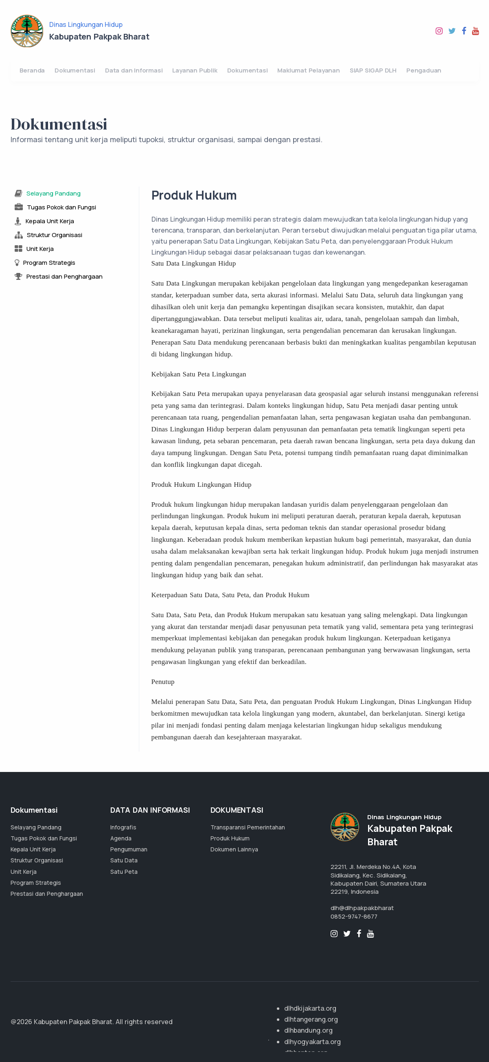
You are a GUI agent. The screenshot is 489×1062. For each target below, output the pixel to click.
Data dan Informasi (133, 70)
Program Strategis (36, 882)
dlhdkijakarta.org (310, 1008)
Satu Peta (124, 871)
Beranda (32, 70)
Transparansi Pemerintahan (248, 827)
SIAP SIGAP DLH (373, 70)
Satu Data (124, 860)
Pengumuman (128, 849)
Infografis (123, 827)
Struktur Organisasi (37, 860)
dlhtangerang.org (311, 1019)
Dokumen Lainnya (234, 849)
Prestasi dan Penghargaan (47, 893)
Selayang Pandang (36, 827)
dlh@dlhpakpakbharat (362, 908)
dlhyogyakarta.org (312, 1041)
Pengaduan (423, 70)
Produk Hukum (230, 838)
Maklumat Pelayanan (308, 70)
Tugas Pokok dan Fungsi (44, 838)
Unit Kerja (24, 871)
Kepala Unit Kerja (33, 849)
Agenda (121, 838)
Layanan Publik (194, 70)
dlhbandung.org (308, 1030)
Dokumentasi (75, 70)
